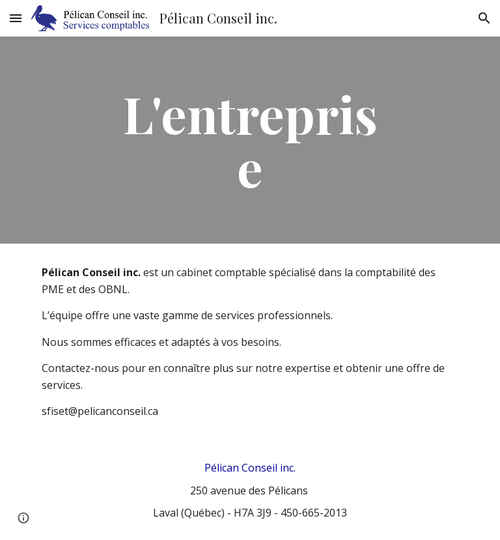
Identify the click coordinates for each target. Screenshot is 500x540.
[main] (249, 140)
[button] (15, 18)
